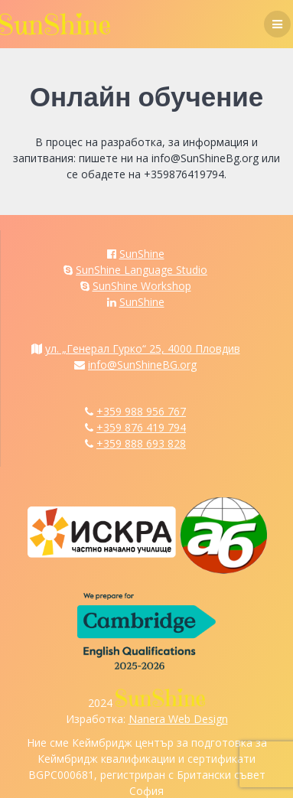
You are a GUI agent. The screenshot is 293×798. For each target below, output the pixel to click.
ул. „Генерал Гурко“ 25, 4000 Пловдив (142, 348)
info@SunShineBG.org (142, 364)
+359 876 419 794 (141, 427)
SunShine (141, 253)
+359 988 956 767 (141, 411)
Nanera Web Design (178, 719)
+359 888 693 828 (141, 443)
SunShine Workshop (142, 285)
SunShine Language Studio (141, 269)
